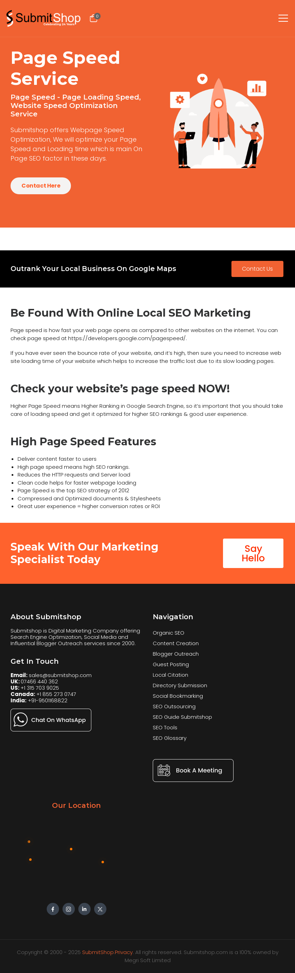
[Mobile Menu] (283, 16)
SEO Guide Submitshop (182, 717)
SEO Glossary (169, 738)
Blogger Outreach (176, 653)
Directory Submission (180, 685)
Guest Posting (171, 664)
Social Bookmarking (178, 696)
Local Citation (170, 674)
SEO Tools (165, 727)
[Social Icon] (53, 909)
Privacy (124, 952)
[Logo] (44, 18)
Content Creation (176, 643)
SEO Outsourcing (174, 706)
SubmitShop (98, 952)
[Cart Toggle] (93, 18)
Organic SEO (168, 632)
